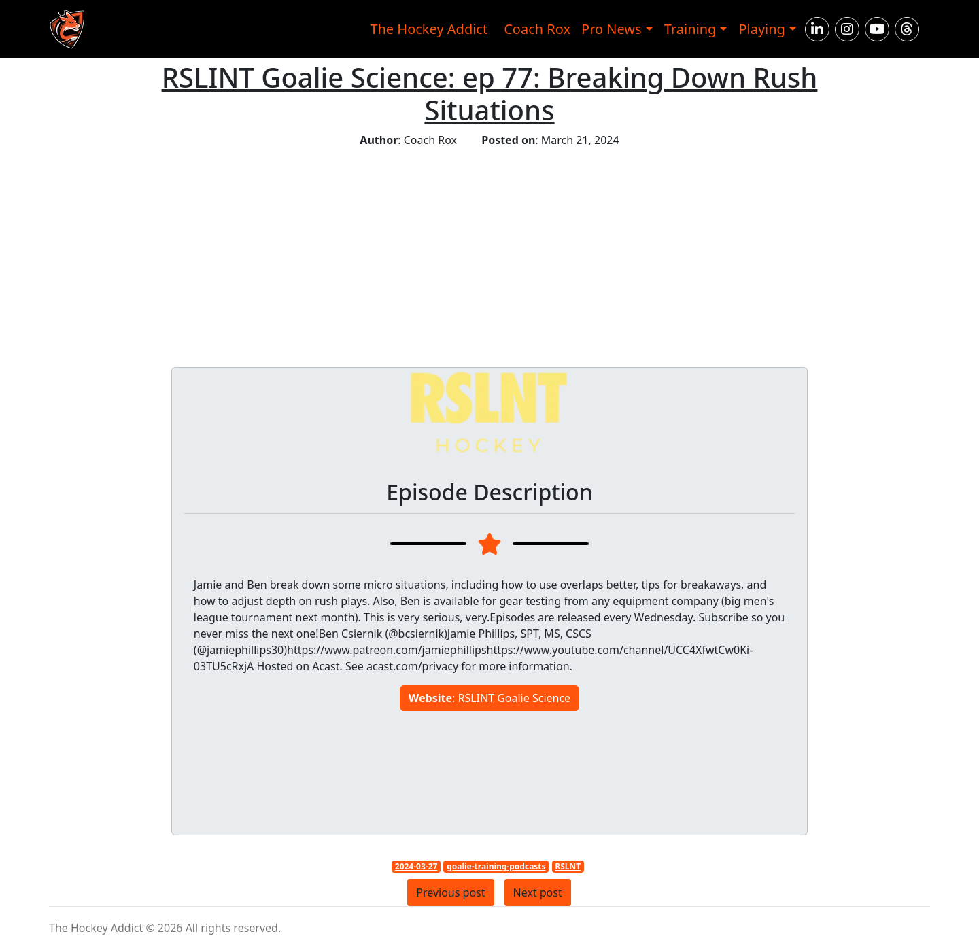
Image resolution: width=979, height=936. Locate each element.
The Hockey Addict (428, 29)
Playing (761, 29)
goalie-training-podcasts (496, 866)
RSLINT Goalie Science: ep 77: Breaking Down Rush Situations (490, 93)
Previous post (450, 892)
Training (690, 29)
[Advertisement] (489, 250)
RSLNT (568, 866)
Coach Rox (537, 29)
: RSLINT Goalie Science (489, 698)
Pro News (611, 29)
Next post (537, 892)
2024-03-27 (416, 866)
